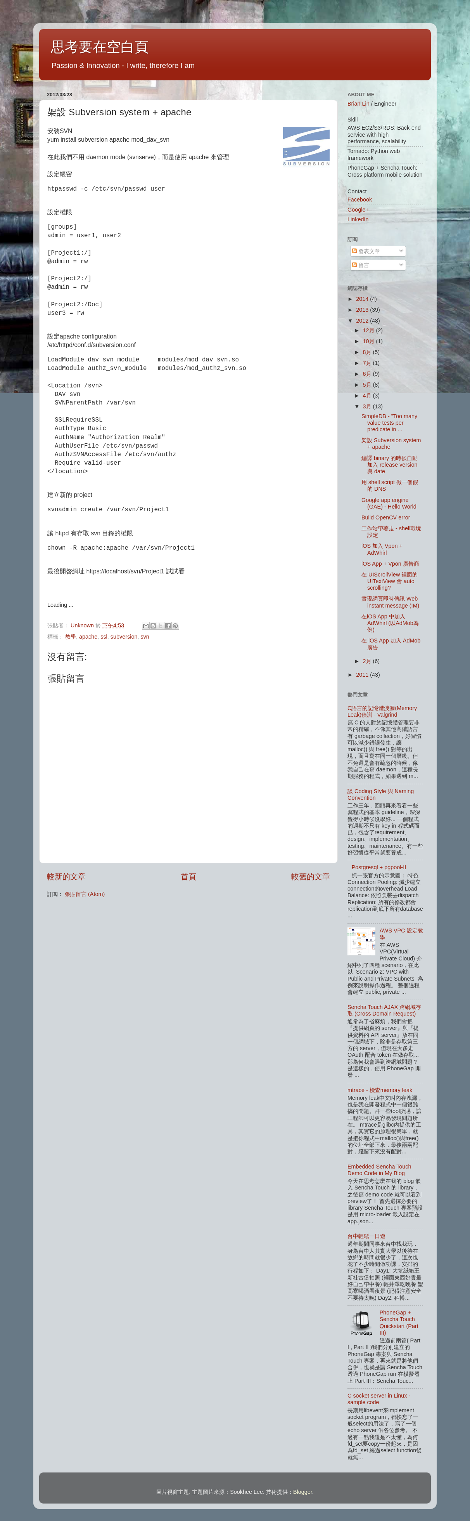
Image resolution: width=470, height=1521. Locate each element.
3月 (368, 406)
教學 (70, 637)
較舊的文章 (310, 876)
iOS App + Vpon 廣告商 (390, 564)
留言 (360, 265)
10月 (369, 341)
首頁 (188, 876)
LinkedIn (357, 219)
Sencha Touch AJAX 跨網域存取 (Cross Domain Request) (384, 1010)
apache (88, 637)
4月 (368, 395)
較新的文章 (66, 876)
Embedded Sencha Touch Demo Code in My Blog (379, 1169)
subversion (124, 637)
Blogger (302, 1492)
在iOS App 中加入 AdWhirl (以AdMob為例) (390, 623)
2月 (368, 661)
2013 (363, 310)
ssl (103, 637)
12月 (369, 330)
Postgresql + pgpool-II (379, 867)
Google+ (358, 210)
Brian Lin (358, 104)
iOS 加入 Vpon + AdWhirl (382, 549)
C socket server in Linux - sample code (378, 1399)
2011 (363, 675)
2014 (363, 299)
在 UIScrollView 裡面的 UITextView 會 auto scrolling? (389, 581)
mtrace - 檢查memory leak (379, 1090)
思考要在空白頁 (100, 47)
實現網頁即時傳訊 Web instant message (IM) (390, 602)
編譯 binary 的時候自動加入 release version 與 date (389, 465)
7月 (368, 363)
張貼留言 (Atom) (85, 894)
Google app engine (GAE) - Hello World (388, 503)
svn (144, 637)
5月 (368, 385)
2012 (363, 321)
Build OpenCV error (385, 517)
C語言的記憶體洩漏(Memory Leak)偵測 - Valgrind (382, 711)
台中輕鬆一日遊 (366, 1236)
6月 (368, 374)
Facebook (359, 199)
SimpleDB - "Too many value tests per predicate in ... (389, 423)
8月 (368, 352)
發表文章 (366, 251)
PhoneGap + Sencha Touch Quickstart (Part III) (399, 1322)
